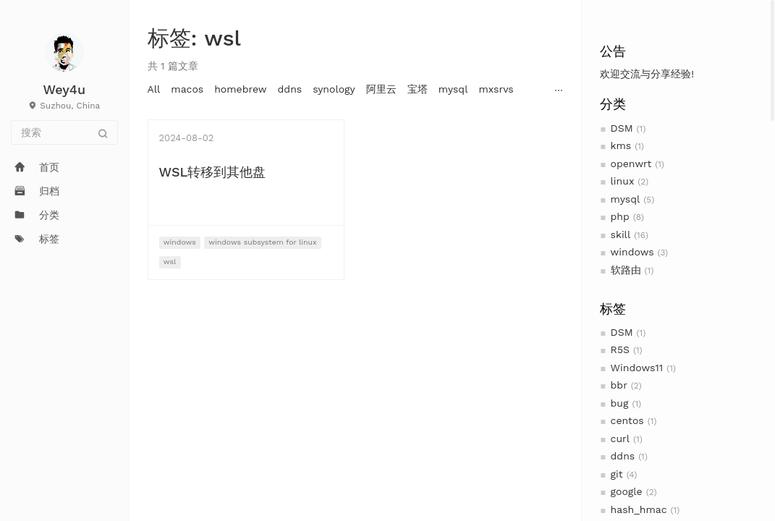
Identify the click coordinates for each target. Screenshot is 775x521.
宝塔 (417, 89)
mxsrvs (495, 89)
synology (334, 89)
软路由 (626, 270)
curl (620, 438)
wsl (170, 261)
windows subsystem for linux (262, 242)
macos (187, 89)
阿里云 (381, 89)
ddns (623, 456)
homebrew (240, 89)
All (154, 89)
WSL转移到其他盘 (212, 171)
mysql (625, 199)
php (620, 216)
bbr (619, 385)
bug (620, 403)
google (627, 491)
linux (623, 181)
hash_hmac (639, 509)
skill (621, 234)
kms (621, 145)
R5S (620, 349)
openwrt (631, 163)
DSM (622, 128)
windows (632, 252)
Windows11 (637, 367)
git (617, 474)
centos (627, 420)
